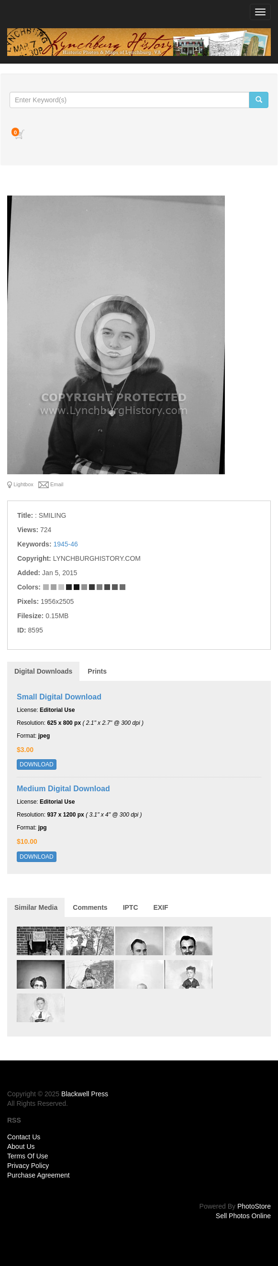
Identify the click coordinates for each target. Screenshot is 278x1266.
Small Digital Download (59, 697)
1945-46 (65, 544)
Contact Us (23, 1137)
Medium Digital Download (63, 789)
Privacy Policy (28, 1165)
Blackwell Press (84, 1094)
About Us (21, 1146)
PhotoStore (254, 1206)
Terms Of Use (27, 1156)
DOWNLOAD (37, 764)
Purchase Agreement (38, 1175)
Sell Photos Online (243, 1216)
